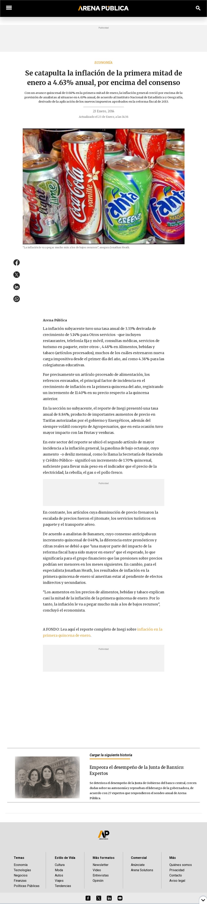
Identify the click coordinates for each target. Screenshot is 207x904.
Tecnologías (22, 870)
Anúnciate (138, 865)
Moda (59, 870)
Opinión (98, 881)
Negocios (21, 875)
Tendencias (63, 886)
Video (97, 870)
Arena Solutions (142, 870)
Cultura (60, 865)
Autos (59, 875)
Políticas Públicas (26, 886)
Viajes (59, 881)
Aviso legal (177, 881)
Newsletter (100, 865)
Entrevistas (101, 875)
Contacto (175, 875)
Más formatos (104, 858)
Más (172, 858)
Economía (103, 63)
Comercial (139, 858)
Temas (19, 858)
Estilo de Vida (65, 858)
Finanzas (20, 881)
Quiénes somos (180, 865)
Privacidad (176, 870)
